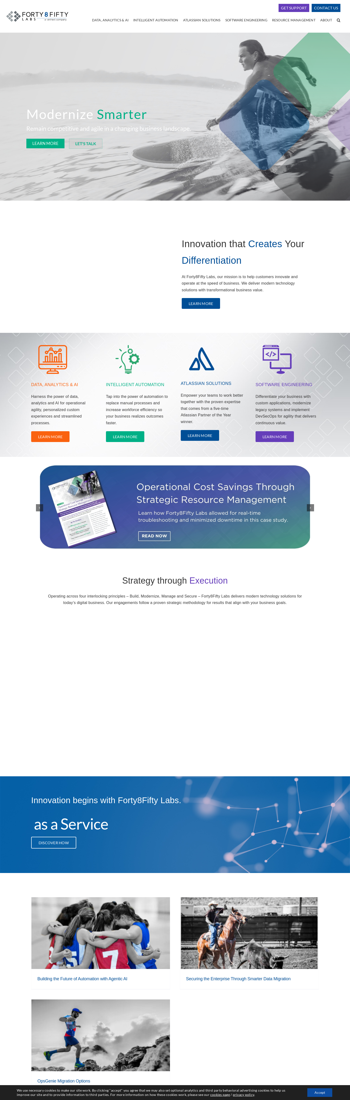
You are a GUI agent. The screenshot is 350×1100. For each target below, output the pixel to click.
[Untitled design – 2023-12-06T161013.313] (277, 343)
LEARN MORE (45, 143)
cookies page (220, 1095)
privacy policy (243, 1095)
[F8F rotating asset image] (175, 508)
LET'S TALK (85, 143)
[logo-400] (37, 10)
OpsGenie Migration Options (63, 1081)
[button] (338, 20)
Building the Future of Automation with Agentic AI (82, 978)
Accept (320, 1092)
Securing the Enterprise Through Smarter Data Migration (238, 978)
